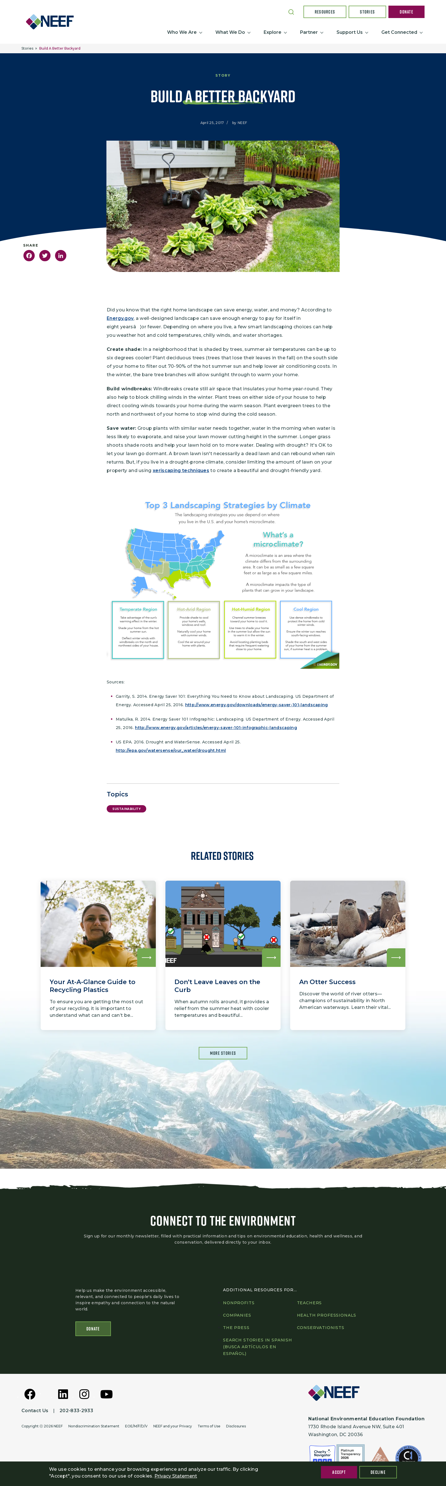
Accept (339, 1472)
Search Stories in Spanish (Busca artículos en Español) (257, 1346)
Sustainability (126, 809)
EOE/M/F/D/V (136, 1426)
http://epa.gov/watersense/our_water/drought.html (171, 750)
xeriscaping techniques (181, 470)
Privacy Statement (175, 1476)
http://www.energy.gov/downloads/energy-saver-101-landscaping (256, 704)
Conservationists (320, 1327)
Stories (367, 12)
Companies (237, 1315)
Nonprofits (238, 1302)
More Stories (223, 1053)
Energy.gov (120, 318)
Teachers (309, 1302)
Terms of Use (209, 1426)
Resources (325, 12)
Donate (406, 12)
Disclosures (236, 1426)
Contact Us (34, 1410)
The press (236, 1327)
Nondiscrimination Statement (93, 1426)
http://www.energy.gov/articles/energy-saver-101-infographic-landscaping (216, 727)
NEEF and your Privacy (172, 1426)
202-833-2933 (76, 1410)
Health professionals (327, 1315)
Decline (378, 1472)
